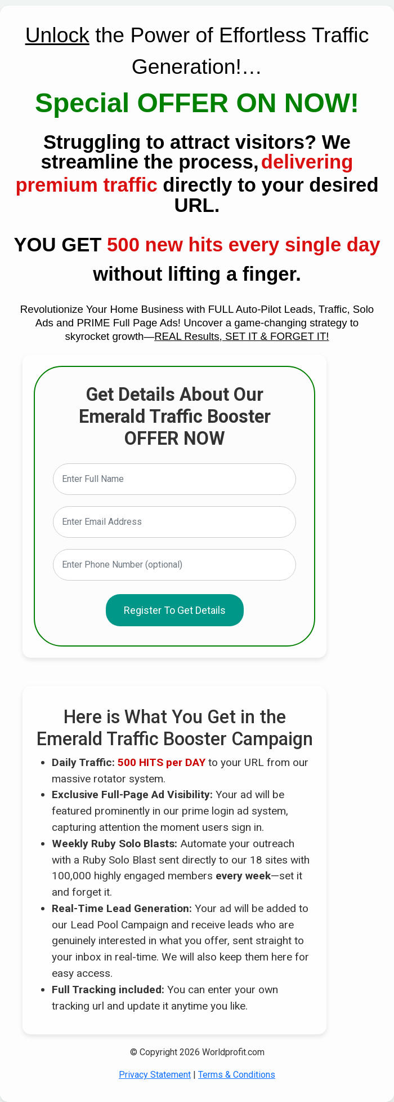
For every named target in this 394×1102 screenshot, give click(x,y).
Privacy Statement (155, 1074)
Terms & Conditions (236, 1074)
